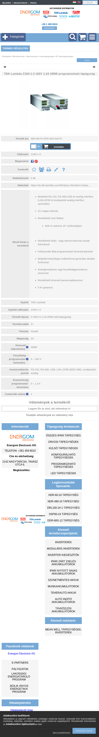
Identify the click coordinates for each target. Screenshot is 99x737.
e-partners (20, 662)
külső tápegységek (63, 448)
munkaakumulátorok (63, 586)
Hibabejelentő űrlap (21, 710)
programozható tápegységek (63, 465)
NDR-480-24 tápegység (63, 501)
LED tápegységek (63, 473)
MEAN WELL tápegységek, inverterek (63, 631)
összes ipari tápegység (63, 435)
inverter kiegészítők (63, 555)
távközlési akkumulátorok (63, 610)
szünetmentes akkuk (63, 580)
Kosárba (59, 147)
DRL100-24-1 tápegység (63, 507)
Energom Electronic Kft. (21, 653)
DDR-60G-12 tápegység (63, 520)
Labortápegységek (47, 56)
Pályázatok (20, 669)
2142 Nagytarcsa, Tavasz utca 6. (20, 463)
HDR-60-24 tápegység (63, 495)
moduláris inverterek (63, 548)
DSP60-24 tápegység (63, 514)
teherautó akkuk (63, 592)
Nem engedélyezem (61, 732)
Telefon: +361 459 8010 (20, 450)
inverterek (63, 542)
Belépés (6, 3)
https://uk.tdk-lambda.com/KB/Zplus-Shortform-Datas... (60, 185)
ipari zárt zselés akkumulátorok (63, 563)
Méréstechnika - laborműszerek (25, 56)
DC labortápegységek (64, 56)
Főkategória (6, 56)
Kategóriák (17, 36)
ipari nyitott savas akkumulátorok (63, 572)
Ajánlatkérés (49, 28)
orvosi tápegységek (63, 442)
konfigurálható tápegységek (63, 456)
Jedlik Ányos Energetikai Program (18, 689)
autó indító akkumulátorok (63, 600)
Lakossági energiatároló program (19, 676)
